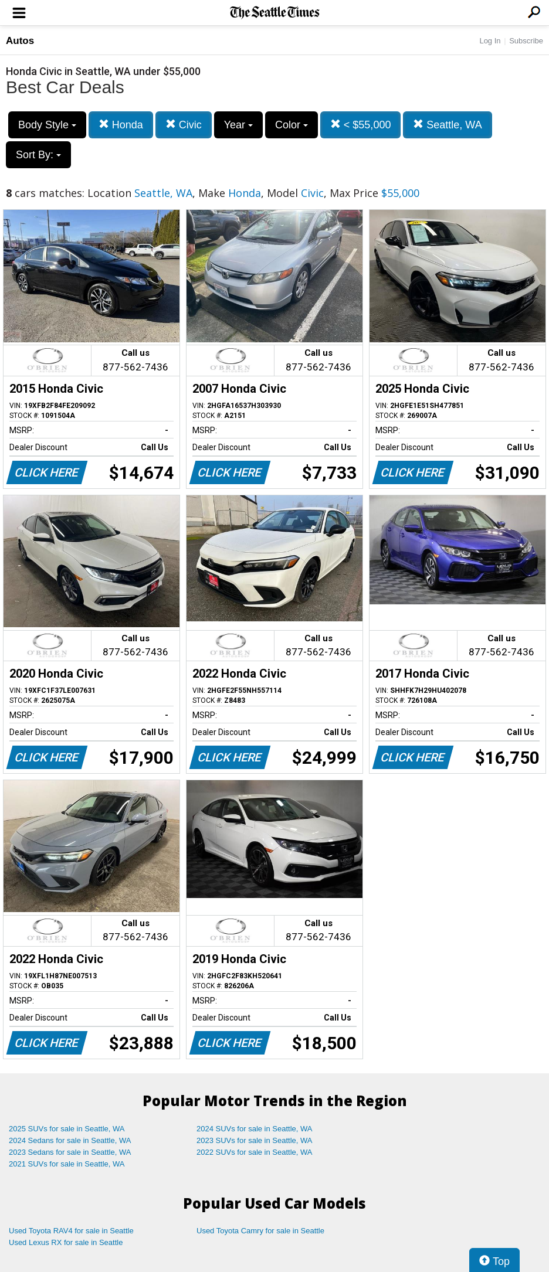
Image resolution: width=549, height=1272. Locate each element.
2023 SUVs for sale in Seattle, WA (254, 1140)
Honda (121, 124)
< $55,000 (360, 124)
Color (291, 125)
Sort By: (38, 155)
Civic (183, 124)
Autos (20, 40)
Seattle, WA (447, 124)
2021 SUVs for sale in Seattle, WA (67, 1163)
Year (238, 125)
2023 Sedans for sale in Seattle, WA (70, 1152)
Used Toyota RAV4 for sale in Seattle (71, 1230)
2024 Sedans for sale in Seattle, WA (70, 1140)
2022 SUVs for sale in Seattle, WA (254, 1152)
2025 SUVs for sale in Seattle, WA (67, 1128)
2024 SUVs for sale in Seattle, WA (254, 1128)
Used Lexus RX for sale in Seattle (66, 1242)
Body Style (47, 125)
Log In (489, 40)
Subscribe (526, 40)
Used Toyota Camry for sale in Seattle (260, 1230)
